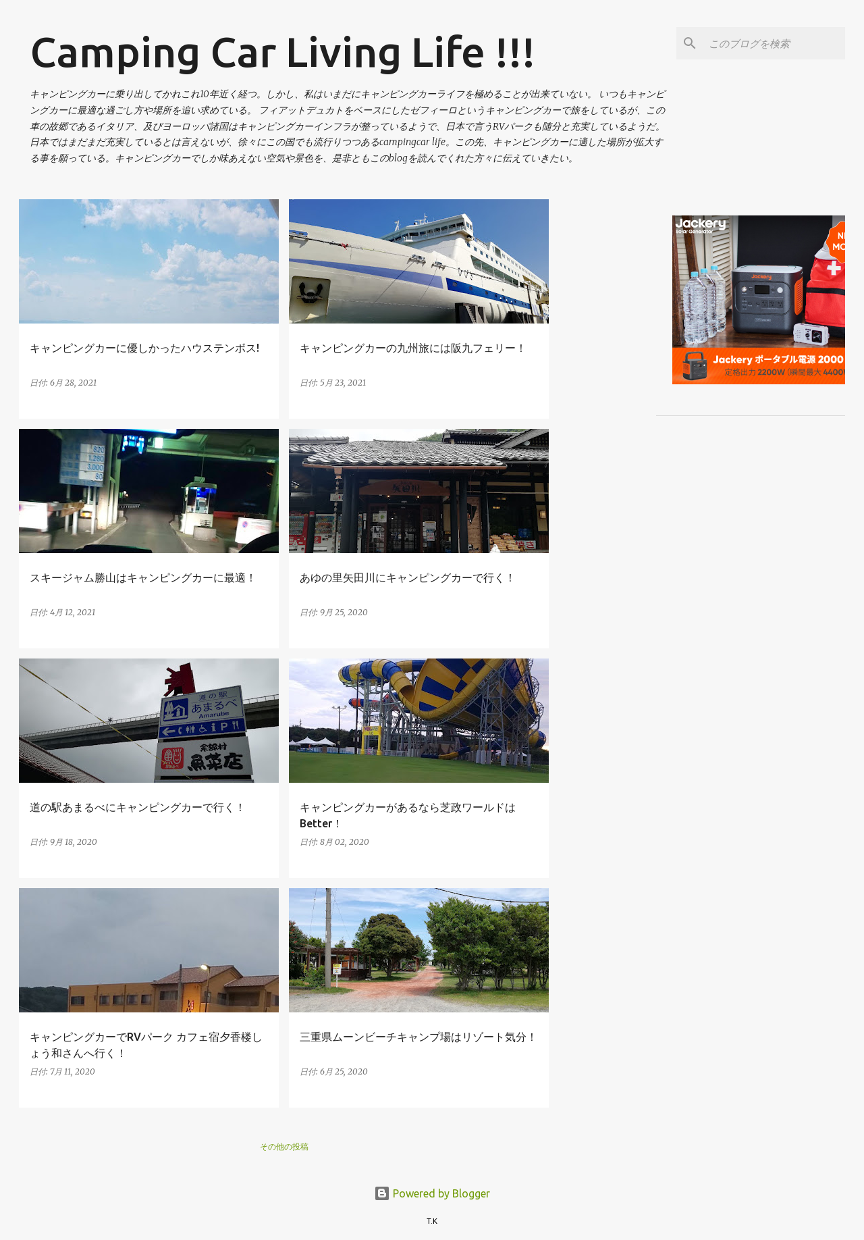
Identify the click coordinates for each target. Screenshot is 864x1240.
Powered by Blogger (432, 1193)
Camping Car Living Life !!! (282, 51)
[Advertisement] (712, 293)
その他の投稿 (284, 1146)
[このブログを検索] (774, 43)
